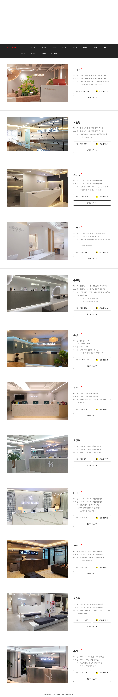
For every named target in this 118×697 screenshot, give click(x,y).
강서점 (54, 48)
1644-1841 (83, 567)
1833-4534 (83, 409)
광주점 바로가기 (92, 574)
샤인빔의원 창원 (103, 620)
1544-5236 (83, 252)
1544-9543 (83, 518)
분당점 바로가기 (92, 366)
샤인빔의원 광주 (103, 567)
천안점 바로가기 (92, 465)
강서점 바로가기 (92, 259)
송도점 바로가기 (92, 314)
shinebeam (15, 4)
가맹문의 (80, 4)
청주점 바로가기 (92, 416)
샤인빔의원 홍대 (103, 197)
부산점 (43, 54)
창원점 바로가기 (92, 626)
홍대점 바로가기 (92, 203)
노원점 (33, 48)
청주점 (85, 48)
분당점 (74, 48)
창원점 (33, 54)
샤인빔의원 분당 (103, 360)
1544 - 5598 (84, 197)
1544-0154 (83, 144)
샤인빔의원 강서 (103, 252)
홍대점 (43, 48)
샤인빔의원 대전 (103, 518)
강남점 (23, 48)
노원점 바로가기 (92, 150)
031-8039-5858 (84, 360)
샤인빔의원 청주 (103, 409)
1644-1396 (83, 673)
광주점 (23, 54)
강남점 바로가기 (92, 98)
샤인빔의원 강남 (103, 91)
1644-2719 (83, 459)
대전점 (106, 48)
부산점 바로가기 (92, 679)
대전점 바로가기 (92, 524)
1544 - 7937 (84, 620)
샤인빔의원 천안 (103, 459)
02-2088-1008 (84, 91)
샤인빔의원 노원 (103, 144)
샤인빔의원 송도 (103, 308)
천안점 (95, 48)
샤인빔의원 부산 (103, 673)
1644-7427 (83, 308)
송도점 (64, 48)
